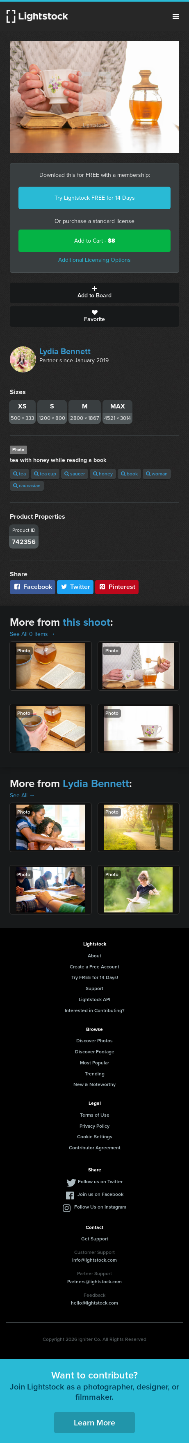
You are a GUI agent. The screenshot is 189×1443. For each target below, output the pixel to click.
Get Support (94, 1238)
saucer (74, 473)
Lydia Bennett (65, 351)
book (129, 473)
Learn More (94, 1422)
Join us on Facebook (100, 1194)
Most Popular (94, 1062)
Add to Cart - (94, 240)
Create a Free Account (94, 966)
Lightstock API (94, 999)
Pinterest (116, 586)
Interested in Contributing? (95, 1010)
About (94, 955)
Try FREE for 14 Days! (94, 977)
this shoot (86, 622)
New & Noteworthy (94, 1084)
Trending (95, 1073)
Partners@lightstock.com (94, 1281)
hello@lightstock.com (94, 1303)
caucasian (27, 485)
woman (157, 473)
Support (94, 988)
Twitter (75, 586)
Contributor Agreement (95, 1147)
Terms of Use (94, 1115)
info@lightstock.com (94, 1260)
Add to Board (94, 293)
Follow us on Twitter (100, 1181)
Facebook (32, 586)
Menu (175, 16)
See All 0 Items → (32, 634)
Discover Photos (94, 1040)
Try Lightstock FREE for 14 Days (95, 198)
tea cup (45, 473)
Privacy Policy (94, 1126)
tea (19, 473)
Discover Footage (94, 1051)
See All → (22, 795)
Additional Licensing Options (94, 260)
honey (103, 473)
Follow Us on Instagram (100, 1207)
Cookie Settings (94, 1136)
